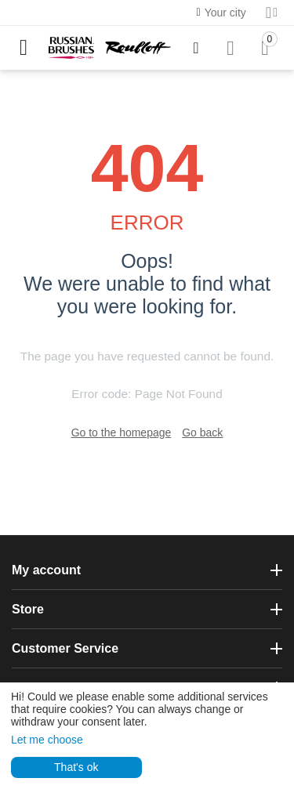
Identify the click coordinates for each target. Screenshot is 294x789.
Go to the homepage (121, 432)
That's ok (76, 767)
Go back (202, 432)
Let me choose (47, 739)
